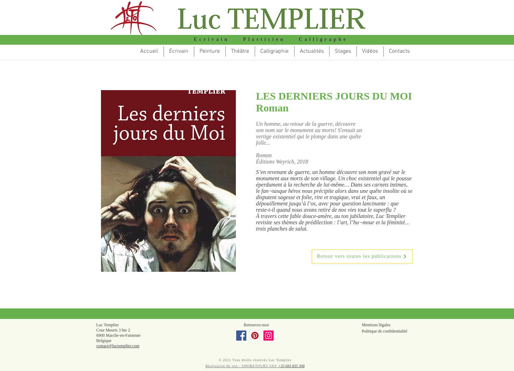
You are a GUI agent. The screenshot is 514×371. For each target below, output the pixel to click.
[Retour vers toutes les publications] (362, 256)
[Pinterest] (255, 335)
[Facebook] (241, 335)
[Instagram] (268, 335)
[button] (240, 51)
